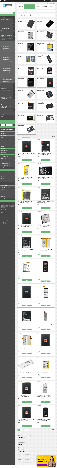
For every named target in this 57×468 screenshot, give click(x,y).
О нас (2, 116)
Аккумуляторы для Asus (7, 68)
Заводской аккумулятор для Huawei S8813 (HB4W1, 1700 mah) (26, 154)
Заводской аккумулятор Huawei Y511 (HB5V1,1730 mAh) (25, 250)
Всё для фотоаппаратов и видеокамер (6, 22)
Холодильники (4, 30)
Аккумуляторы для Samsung (7, 48)
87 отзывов (47, 0)
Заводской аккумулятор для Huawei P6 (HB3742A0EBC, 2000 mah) (44, 299)
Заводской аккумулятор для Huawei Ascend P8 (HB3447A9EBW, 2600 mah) (44, 396)
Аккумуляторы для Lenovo (7, 50)
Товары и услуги (4, 17)
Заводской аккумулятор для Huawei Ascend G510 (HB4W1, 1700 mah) (25, 226)
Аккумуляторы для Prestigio (7, 61)
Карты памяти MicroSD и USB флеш (6, 36)
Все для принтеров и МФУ (6, 86)
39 (24, 429)
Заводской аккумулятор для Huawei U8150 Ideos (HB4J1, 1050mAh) (45, 202)
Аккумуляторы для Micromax (7, 77)
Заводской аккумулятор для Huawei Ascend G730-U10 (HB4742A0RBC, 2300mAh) (44, 274)
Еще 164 (3, 198)
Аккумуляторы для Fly (6, 59)
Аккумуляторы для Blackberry (8, 74)
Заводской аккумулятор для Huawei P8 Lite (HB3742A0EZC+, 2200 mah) (26, 348)
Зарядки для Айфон (5, 28)
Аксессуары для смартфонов (6, 92)
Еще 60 (3, 167)
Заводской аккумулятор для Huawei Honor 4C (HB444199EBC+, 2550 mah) (45, 250)
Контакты (44, 6)
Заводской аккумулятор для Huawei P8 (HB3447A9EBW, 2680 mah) (25, 178)
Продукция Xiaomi (4, 114)
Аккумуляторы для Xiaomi (7, 72)
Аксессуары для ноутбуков (6, 109)
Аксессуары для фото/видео (6, 90)
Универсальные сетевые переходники (6, 107)
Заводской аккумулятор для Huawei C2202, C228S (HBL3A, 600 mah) (45, 178)
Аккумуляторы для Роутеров (7, 66)
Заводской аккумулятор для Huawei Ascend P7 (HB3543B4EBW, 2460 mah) (25, 372)
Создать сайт (9, 0)
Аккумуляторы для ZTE (6, 63)
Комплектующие (4, 83)
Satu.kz (33, 465)
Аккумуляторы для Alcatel (7, 81)
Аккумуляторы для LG (6, 46)
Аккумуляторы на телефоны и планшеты (7, 39)
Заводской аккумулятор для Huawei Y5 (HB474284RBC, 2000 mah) (44, 420)
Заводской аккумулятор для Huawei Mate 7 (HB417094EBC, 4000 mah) (26, 274)
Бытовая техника (4, 111)
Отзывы (2, 118)
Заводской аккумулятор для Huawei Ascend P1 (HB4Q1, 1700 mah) (25, 202)
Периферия (3, 88)
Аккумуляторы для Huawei (7, 44)
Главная (21, 6)
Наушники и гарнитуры (5, 32)
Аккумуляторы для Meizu (7, 70)
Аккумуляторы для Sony (7, 52)
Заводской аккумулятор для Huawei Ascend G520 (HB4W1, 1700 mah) (25, 299)
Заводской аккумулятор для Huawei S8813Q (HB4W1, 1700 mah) (25, 396)
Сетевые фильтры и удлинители (5, 103)
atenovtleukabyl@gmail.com (6, 220)
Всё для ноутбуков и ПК (5, 19)
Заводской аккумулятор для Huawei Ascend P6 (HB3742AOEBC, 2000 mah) (44, 323)
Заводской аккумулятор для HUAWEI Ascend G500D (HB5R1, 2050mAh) (44, 226)
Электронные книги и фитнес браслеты (6, 26)
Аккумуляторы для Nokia (7, 55)
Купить (26, 159)
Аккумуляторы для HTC (7, 41)
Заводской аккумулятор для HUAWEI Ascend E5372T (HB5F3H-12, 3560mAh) (44, 154)
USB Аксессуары (4, 95)
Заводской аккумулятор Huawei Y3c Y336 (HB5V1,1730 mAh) (26, 323)
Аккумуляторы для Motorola (7, 79)
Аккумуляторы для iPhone (7, 57)
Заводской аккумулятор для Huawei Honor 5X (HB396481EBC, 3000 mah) (45, 372)
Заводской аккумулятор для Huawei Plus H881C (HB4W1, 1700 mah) (26, 420)
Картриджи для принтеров (6, 100)
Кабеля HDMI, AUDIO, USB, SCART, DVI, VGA (6, 98)
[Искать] (14, 13)
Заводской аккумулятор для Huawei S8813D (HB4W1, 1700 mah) (44, 348)
